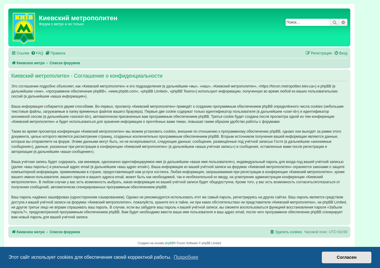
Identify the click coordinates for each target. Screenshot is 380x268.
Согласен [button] (347, 257)
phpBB (169, 243)
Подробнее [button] (186, 257)
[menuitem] (37, 53)
